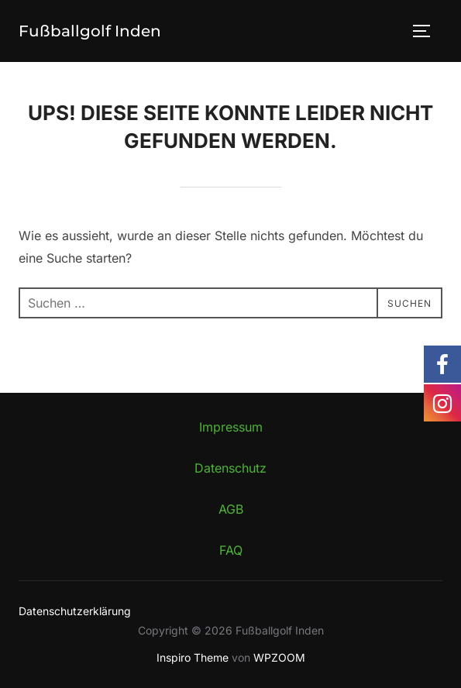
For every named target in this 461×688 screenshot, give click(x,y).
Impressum (231, 427)
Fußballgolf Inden (90, 31)
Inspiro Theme (193, 657)
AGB (230, 509)
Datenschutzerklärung (75, 610)
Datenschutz (230, 468)
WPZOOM (279, 657)
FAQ (231, 550)
